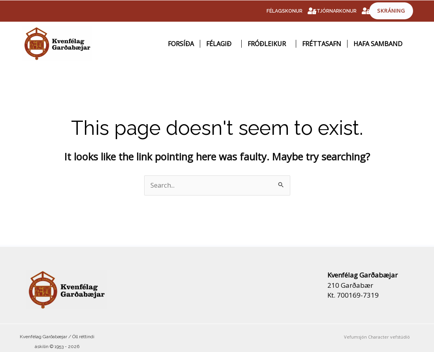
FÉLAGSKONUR (284, 11)
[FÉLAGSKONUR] (311, 11)
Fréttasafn (321, 43)
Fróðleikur (269, 43)
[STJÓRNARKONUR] (365, 11)
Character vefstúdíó (389, 337)
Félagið (220, 43)
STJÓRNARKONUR (334, 11)
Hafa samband (377, 43)
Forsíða (181, 43)
